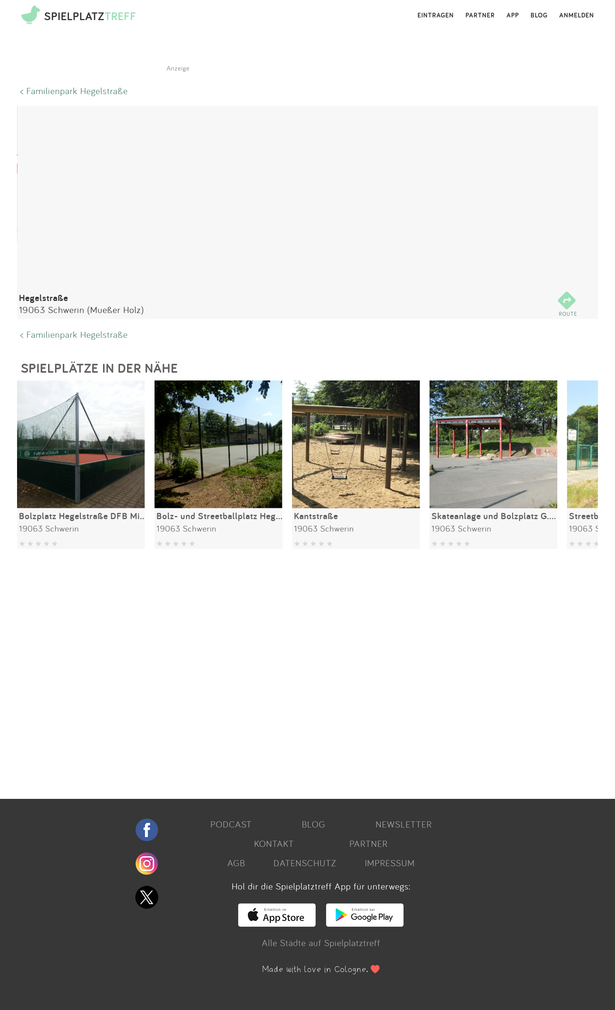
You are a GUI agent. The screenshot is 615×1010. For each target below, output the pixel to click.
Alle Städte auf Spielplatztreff (321, 942)
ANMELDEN (576, 15)
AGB (236, 863)
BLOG (539, 15)
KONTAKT (274, 843)
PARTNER (480, 15)
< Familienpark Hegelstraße (74, 90)
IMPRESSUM (390, 863)
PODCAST (231, 824)
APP (513, 15)
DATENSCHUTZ (304, 863)
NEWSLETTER (404, 824)
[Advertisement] (249, 671)
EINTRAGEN (435, 15)
